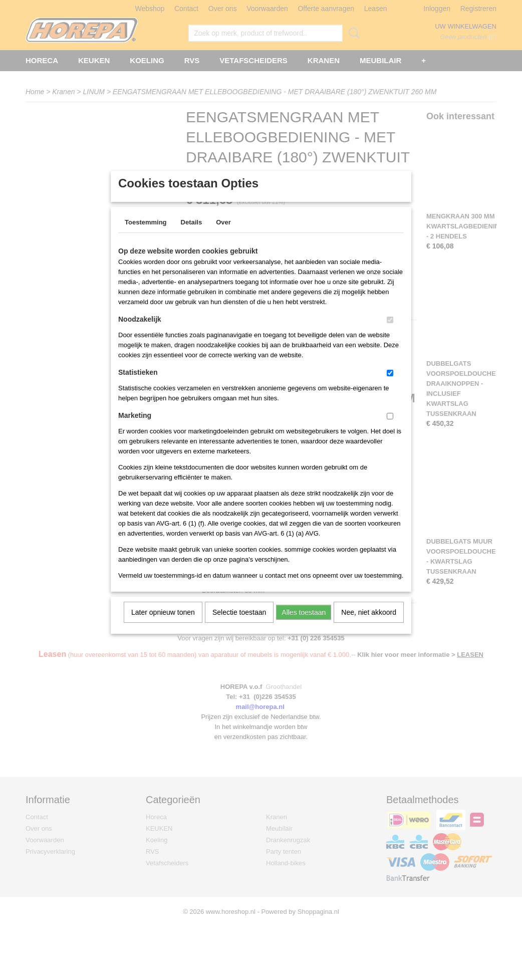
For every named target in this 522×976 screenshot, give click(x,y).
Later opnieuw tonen (163, 625)
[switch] (390, 333)
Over (223, 235)
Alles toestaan (304, 625)
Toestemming (146, 235)
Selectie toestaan (239, 625)
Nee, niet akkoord (368, 625)
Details (191, 235)
